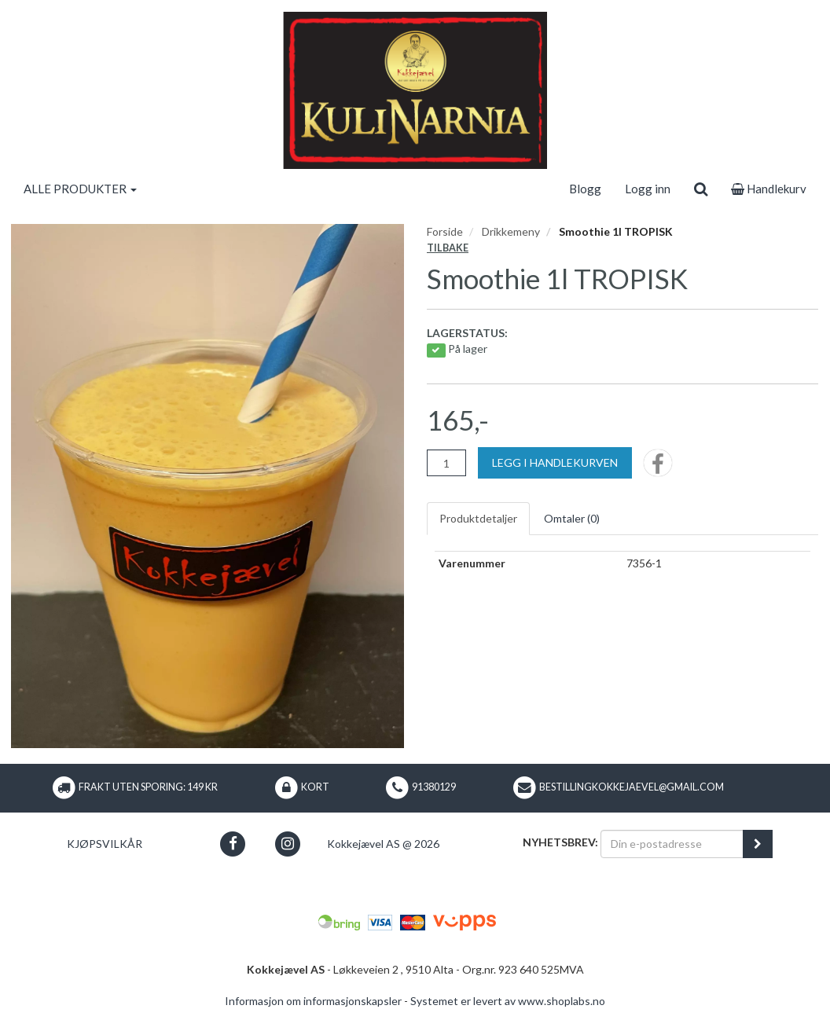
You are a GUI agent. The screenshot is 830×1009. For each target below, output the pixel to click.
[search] (700, 188)
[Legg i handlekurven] (555, 463)
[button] (233, 843)
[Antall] (446, 462)
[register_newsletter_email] (758, 844)
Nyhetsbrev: (560, 842)
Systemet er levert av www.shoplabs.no (507, 1000)
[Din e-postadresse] (672, 844)
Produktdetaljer (478, 518)
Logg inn (647, 189)
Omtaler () (572, 518)
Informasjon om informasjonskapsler (313, 1000)
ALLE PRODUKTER (80, 189)
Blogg (585, 189)
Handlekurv (768, 189)
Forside (445, 231)
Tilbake (447, 248)
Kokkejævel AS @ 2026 (383, 843)
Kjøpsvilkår (104, 843)
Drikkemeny (511, 231)
